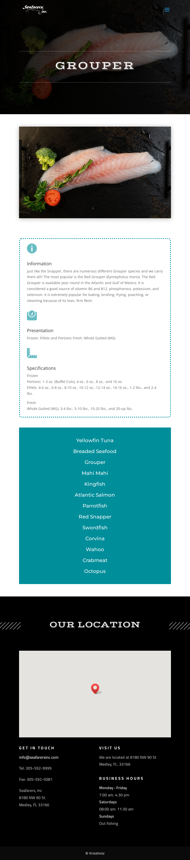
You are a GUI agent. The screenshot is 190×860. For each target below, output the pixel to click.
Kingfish (94, 484)
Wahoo (95, 549)
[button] (96, 688)
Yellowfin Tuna (95, 440)
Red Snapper (95, 517)
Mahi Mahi (95, 473)
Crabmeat (95, 560)
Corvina (95, 538)
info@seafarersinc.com (38, 757)
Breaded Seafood (95, 451)
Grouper (95, 462)
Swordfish (95, 528)
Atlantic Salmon (95, 495)
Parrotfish (95, 506)
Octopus (95, 571)
